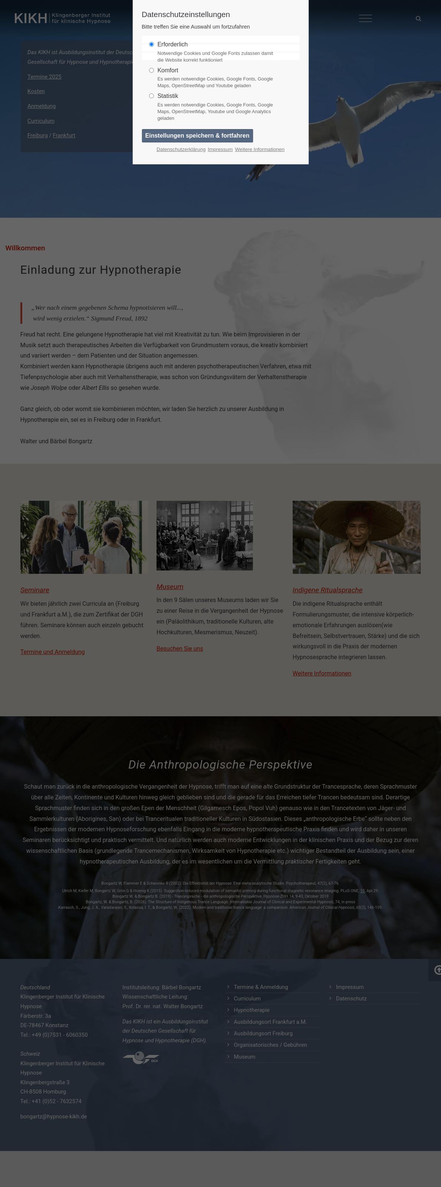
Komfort (217, 78)
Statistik (217, 107)
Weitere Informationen (259, 149)
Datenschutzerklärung (181, 149)
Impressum (220, 149)
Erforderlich (217, 52)
